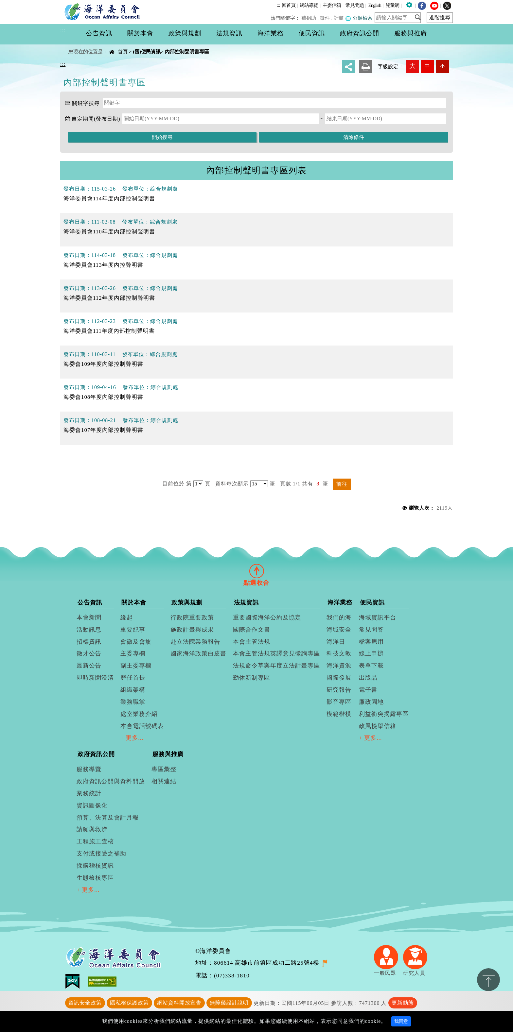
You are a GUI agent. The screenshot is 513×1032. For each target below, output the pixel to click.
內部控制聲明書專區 (187, 51)
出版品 (368, 677)
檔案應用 (371, 641)
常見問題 (354, 5)
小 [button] (442, 66)
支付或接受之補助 (101, 853)
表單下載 (371, 665)
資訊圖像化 (92, 805)
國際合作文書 (251, 629)
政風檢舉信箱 (377, 726)
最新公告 (89, 665)
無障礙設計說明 (229, 1003)
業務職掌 (132, 702)
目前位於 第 (177, 483)
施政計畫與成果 (192, 629)
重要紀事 (132, 629)
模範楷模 (339, 714)
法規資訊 (246, 602)
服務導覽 (89, 769)
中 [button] (427, 66)
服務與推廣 (168, 754)
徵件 (325, 18)
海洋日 (336, 641)
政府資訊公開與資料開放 (111, 781)
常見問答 (371, 629)
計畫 (339, 18)
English (374, 5)
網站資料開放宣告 (179, 1003)
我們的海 (339, 617)
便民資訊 (372, 602)
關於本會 (133, 602)
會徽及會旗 (135, 641)
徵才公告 (89, 653)
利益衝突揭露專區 (384, 714)
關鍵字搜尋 (86, 103)
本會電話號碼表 (142, 726)
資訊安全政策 (85, 1003)
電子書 (368, 689)
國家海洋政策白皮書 (198, 653)
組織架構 (132, 689)
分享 (348, 66)
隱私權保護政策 (129, 1003)
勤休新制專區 (251, 677)
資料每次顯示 (232, 483)
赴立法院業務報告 (195, 641)
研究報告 (339, 689)
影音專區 (339, 702)
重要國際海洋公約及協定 (267, 617)
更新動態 (403, 1003)
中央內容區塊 (77, 46)
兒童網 (392, 5)
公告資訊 (90, 602)
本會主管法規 (251, 641)
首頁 (123, 51)
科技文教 (339, 653)
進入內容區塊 (16, 4)
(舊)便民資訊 (147, 51)
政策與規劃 (187, 602)
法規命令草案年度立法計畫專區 (276, 665)
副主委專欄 (135, 665)
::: (278, 5)
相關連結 (163, 781)
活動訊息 (89, 629)
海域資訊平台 (377, 617)
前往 (341, 484)
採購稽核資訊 (95, 865)
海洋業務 (339, 602)
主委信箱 (332, 5)
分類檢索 (359, 18)
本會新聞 (89, 617)
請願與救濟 (92, 829)
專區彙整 (163, 769)
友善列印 (365, 66)
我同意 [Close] (401, 1021)
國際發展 (339, 677)
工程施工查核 (95, 841)
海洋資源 (339, 665)
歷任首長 (132, 677)
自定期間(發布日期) (96, 119)
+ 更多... (132, 738)
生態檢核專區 (95, 877)
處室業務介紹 (139, 714)
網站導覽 (309, 5)
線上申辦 (371, 653)
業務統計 (89, 793)
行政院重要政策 (192, 617)
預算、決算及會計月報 (108, 817)
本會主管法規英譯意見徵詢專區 (276, 653)
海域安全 (339, 629)
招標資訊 (89, 641)
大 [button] (412, 65)
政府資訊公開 (96, 754)
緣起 (126, 617)
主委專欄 (132, 653)
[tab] (256, 571)
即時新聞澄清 (95, 677)
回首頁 (288, 5)
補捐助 (309, 18)
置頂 (488, 979)
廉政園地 (371, 702)
